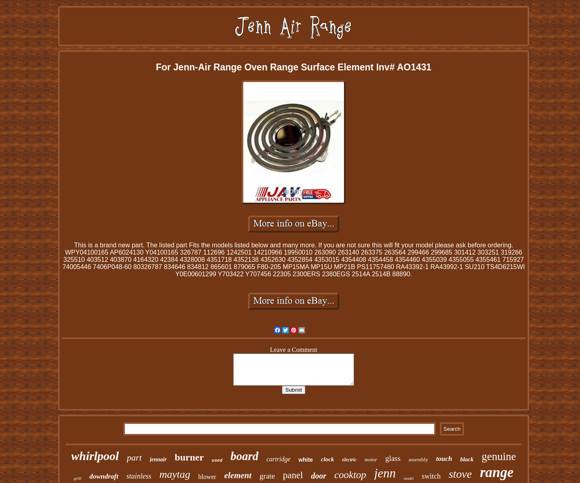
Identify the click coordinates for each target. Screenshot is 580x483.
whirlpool (95, 455)
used (217, 460)
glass (392, 458)
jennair (158, 459)
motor (371, 459)
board (244, 456)
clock (327, 459)
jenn (385, 473)
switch (431, 476)
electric (349, 459)
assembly (418, 459)
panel (293, 475)
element (238, 475)
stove (460, 474)
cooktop (350, 474)
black (466, 459)
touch (444, 458)
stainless (138, 476)
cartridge (279, 459)
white (305, 459)
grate (267, 476)
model (408, 478)
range (497, 472)
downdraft (103, 476)
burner (189, 457)
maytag (175, 474)
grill (77, 478)
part (134, 457)
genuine (499, 456)
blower (207, 476)
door (318, 475)
